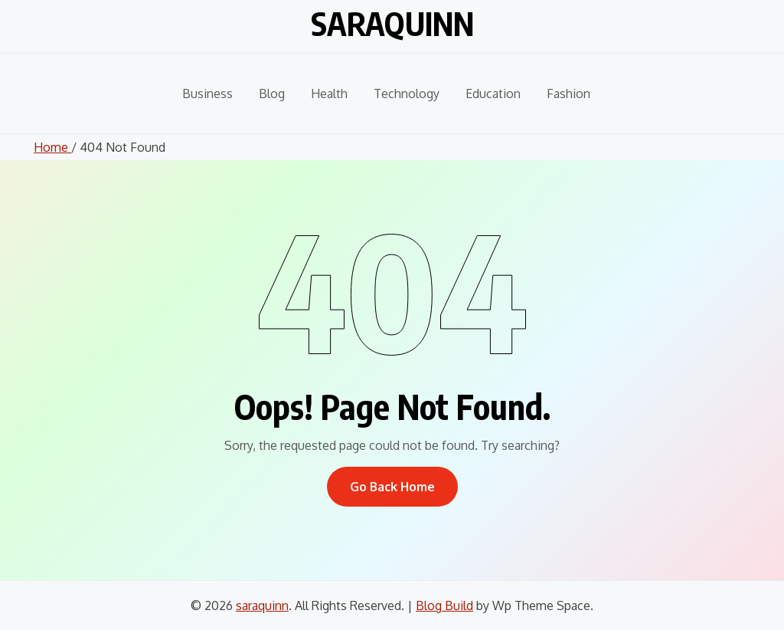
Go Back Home (392, 486)
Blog (272, 93)
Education (493, 93)
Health (329, 93)
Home (52, 147)
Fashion (568, 93)
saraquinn (392, 23)
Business (207, 93)
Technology (406, 93)
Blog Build (444, 605)
